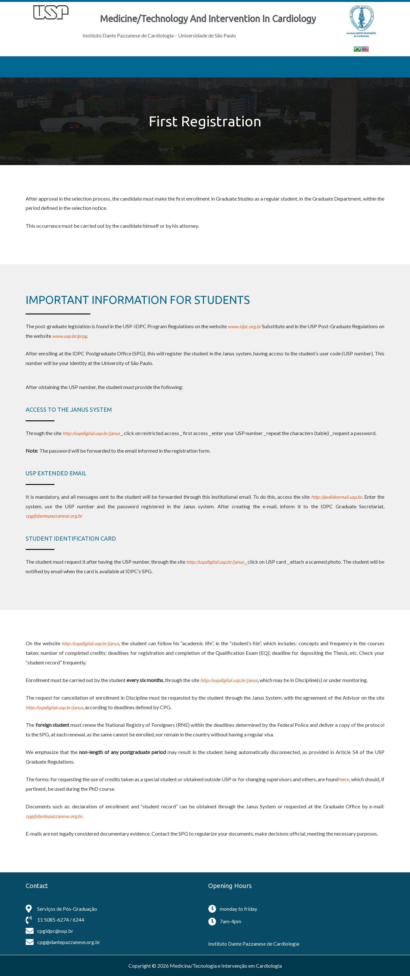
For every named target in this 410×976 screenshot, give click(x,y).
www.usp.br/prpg (78, 336)
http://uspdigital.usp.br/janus (94, 433)
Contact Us (315, 67)
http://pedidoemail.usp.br (334, 497)
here (344, 779)
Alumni (351, 67)
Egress (280, 67)
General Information (105, 67)
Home (58, 67)
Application (201, 67)
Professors (158, 67)
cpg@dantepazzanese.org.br (56, 515)
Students (245, 67)
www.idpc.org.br (248, 326)
